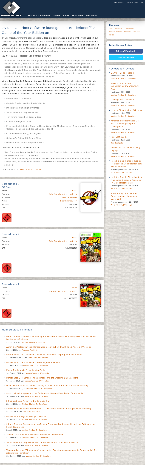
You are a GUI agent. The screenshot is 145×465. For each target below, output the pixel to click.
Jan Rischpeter (117, 143)
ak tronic (73, 194)
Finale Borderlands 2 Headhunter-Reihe (26, 370)
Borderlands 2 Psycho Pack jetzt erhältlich (27, 416)
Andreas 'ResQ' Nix (30, 350)
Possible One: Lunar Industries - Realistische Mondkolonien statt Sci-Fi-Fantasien (127, 164)
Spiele (56, 15)
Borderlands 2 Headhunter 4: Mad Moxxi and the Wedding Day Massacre (42, 378)
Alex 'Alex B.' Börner (31, 412)
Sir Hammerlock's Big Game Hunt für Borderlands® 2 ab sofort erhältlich (42, 442)
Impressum (118, 2)
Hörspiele (77, 15)
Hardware (91, 15)
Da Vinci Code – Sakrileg (123, 73)
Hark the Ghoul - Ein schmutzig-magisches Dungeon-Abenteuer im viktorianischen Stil (127, 180)
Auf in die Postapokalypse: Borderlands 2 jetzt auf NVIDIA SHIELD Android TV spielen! (49, 347)
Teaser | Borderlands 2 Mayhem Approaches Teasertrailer (34, 435)
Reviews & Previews (39, 15)
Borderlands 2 (129, 28)
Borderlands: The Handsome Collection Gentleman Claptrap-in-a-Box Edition (44, 355)
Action (74, 190)
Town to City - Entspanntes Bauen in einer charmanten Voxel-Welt (124, 196)
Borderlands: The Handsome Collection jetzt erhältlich (33, 362)
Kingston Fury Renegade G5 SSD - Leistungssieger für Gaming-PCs (125, 124)
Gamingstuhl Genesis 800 (123, 100)
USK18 (111, 35)
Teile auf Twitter (125, 57)
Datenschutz (132, 2)
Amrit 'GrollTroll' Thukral (30, 169)
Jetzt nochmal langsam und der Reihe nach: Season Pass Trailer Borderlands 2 (45, 393)
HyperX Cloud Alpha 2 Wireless (126, 110)
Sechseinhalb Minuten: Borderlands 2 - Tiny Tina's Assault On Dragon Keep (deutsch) (48, 409)
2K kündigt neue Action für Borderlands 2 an (28, 401)
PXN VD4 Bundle (119, 137)
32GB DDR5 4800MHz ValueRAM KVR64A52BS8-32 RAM (125, 86)
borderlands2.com (69, 201)
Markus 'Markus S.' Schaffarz (34, 342)
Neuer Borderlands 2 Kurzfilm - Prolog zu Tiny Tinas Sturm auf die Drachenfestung (47, 386)
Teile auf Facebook (126, 51)
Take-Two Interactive (58, 194)
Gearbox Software (69, 197)
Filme (66, 15)
